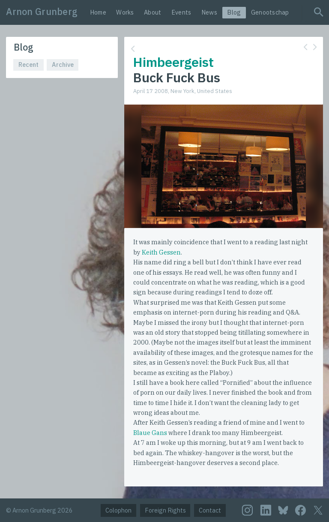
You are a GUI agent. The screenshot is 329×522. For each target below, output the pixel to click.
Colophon (118, 510)
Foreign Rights (165, 510)
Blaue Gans (150, 433)
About (152, 12)
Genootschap (270, 12)
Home (98, 12)
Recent (28, 64)
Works (125, 12)
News (209, 12)
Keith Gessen (161, 252)
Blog (234, 12)
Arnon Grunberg (42, 12)
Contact (210, 510)
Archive (63, 64)
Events (181, 12)
